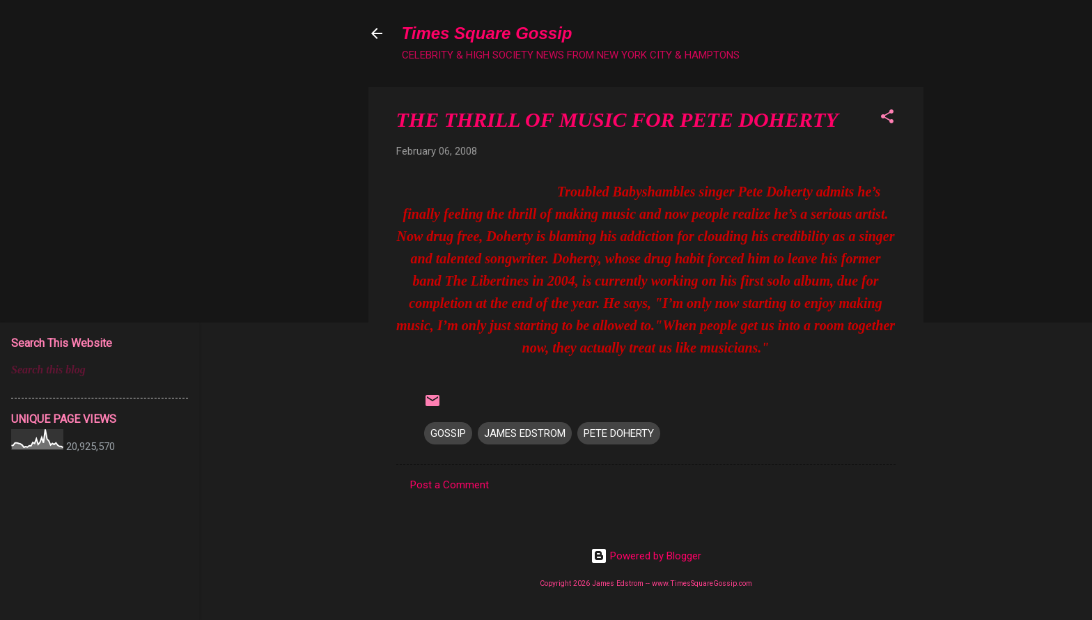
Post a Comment (449, 485)
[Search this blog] (99, 370)
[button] (887, 119)
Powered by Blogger (646, 556)
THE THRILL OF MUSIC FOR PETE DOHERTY (617, 119)
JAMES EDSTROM (525, 433)
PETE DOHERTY (619, 433)
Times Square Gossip (487, 33)
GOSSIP (448, 433)
